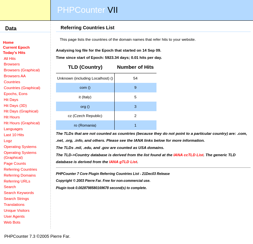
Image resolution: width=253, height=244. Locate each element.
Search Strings (16, 198)
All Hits (9, 58)
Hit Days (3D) (15, 105)
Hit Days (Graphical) (21, 111)
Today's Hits (14, 52)
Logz (8, 140)
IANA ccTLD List (188, 155)
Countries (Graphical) (22, 87)
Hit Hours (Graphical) (22, 123)
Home (8, 42)
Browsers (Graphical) (22, 70)
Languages (13, 129)
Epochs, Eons (15, 93)
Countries (12, 82)
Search (10, 186)
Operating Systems (20, 146)
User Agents (14, 216)
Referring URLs (17, 181)
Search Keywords (19, 192)
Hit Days (11, 99)
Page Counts (15, 163)
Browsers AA (15, 76)
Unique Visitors (16, 210)
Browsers (12, 64)
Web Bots (12, 222)
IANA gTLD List (123, 161)
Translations (14, 204)
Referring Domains (20, 175)
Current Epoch (16, 47)
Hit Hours (12, 117)
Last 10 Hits (14, 135)
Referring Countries (20, 169)
